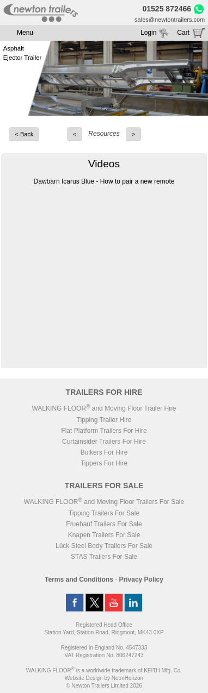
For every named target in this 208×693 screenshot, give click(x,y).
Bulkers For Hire (104, 452)
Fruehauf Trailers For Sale (104, 524)
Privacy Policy (141, 579)
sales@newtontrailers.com (169, 19)
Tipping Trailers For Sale (104, 513)
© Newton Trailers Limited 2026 (104, 686)
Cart (183, 32)
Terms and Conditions (79, 579)
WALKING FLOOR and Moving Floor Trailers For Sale (104, 502)
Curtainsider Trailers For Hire (104, 441)
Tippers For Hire (104, 463)
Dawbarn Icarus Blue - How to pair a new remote (104, 181)
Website (84, 678)
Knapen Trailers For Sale (104, 535)
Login (148, 32)
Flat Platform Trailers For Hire (103, 430)
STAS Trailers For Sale (104, 556)
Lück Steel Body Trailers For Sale (104, 546)
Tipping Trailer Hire (104, 420)
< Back (24, 134)
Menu (25, 32)
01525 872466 (167, 8)
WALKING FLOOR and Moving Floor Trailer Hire (104, 408)
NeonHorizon (127, 678)
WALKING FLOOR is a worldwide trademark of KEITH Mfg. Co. (104, 670)
